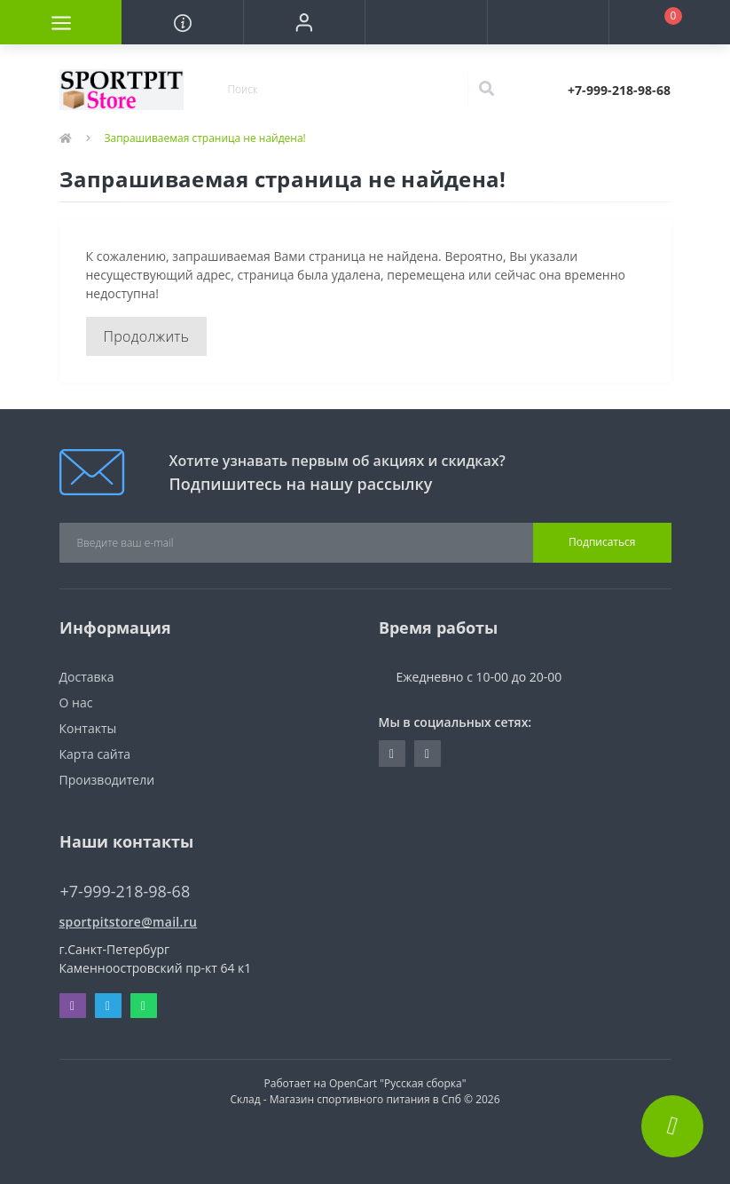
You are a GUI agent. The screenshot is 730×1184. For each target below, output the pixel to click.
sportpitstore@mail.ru (128, 921)
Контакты (88, 728)
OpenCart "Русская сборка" (398, 1083)
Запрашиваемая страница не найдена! (205, 138)
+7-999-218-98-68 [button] (125, 891)
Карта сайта (95, 754)
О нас (76, 702)
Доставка (86, 676)
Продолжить (147, 336)
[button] (304, 22)
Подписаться (602, 541)
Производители (107, 779)
